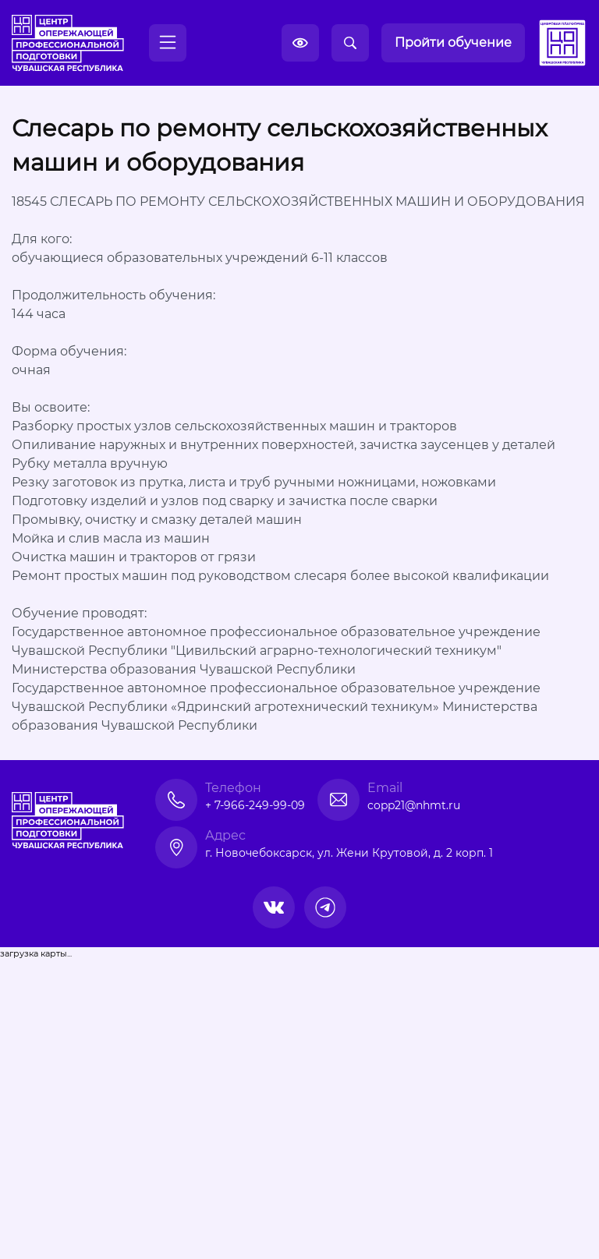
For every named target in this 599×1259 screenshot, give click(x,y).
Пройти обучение (453, 42)
